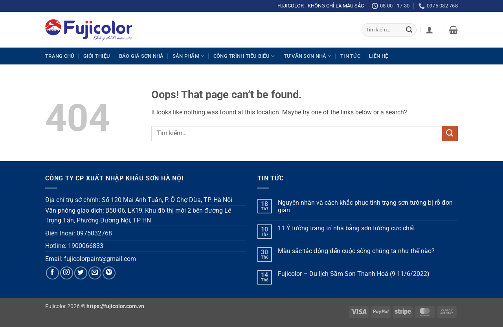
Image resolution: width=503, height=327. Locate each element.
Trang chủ (59, 56)
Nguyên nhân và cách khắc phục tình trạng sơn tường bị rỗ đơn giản (365, 206)
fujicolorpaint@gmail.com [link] (100, 259)
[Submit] (409, 30)
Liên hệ (378, 56)
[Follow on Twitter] (80, 272)
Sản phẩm (189, 56)
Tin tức (350, 56)
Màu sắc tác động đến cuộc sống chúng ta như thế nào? (356, 251)
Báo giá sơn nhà (141, 56)
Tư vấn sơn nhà (308, 56)
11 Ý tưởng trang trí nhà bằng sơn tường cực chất (346, 228)
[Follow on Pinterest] (109, 272)
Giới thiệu (96, 56)
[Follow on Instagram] (66, 272)
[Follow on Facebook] (52, 272)
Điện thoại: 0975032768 (78, 233)
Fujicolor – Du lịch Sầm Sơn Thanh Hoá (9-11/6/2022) (354, 273)
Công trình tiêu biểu (244, 56)
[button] (429, 30)
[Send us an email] (94, 272)
